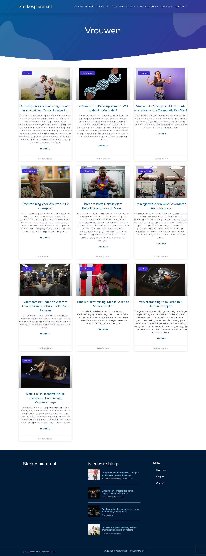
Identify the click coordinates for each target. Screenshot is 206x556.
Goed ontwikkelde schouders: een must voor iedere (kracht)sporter (121, 510)
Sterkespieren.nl (35, 6)
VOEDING (117, 6)
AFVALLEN (103, 6)
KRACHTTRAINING (84, 6)
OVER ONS (166, 6)
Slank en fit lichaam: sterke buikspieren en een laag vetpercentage (45, 398)
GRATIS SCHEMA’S (148, 6)
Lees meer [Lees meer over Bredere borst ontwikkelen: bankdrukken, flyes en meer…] (103, 247)
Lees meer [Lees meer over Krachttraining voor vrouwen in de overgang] (45, 238)
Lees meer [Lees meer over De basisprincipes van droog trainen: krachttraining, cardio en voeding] (45, 149)
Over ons (161, 470)
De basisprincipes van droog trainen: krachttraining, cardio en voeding (119, 528)
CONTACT (181, 6)
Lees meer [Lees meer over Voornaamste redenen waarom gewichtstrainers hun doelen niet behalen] (45, 334)
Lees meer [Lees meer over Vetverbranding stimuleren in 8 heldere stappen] (161, 339)
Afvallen (105, 478)
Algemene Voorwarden (116, 551)
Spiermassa (127, 478)
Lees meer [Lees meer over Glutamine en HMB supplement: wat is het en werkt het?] (103, 146)
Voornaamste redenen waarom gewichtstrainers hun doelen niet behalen (45, 306)
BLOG (130, 6)
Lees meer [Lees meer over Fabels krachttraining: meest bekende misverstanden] (103, 330)
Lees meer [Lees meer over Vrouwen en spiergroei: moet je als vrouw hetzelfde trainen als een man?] (161, 134)
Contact (160, 483)
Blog (160, 476)
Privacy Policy (137, 551)
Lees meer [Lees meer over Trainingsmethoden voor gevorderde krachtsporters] (161, 244)
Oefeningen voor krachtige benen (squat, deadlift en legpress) (118, 492)
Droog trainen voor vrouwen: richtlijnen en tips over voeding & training (120, 473)
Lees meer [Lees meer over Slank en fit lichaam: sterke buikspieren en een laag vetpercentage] (45, 429)
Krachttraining (115, 478)
